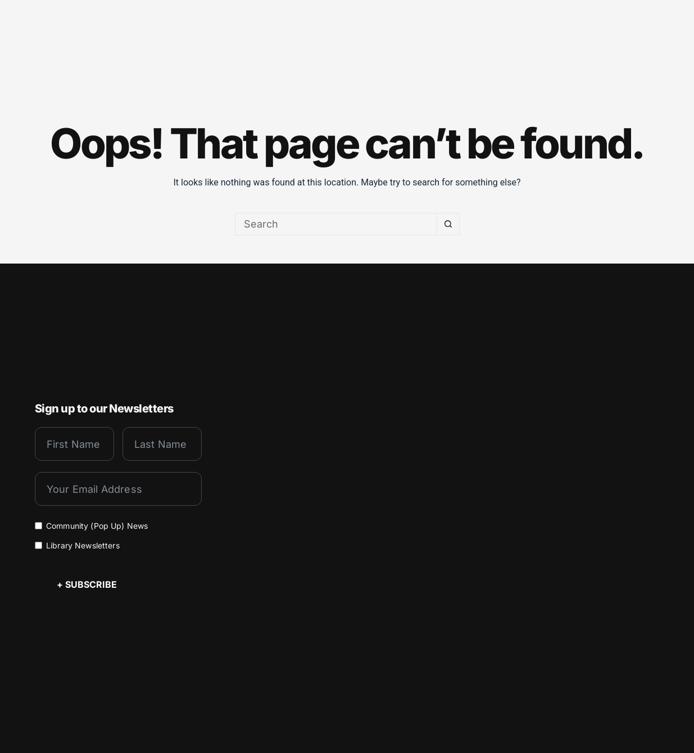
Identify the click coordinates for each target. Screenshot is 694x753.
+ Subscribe (87, 583)
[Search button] (448, 224)
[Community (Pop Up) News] (38, 525)
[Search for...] (336, 224)
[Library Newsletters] (38, 544)
